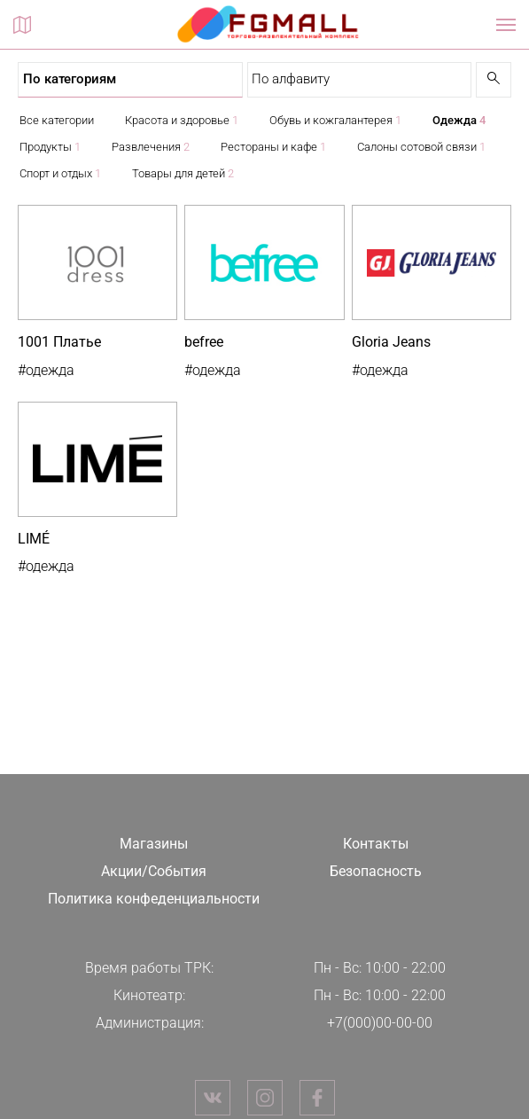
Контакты (375, 843)
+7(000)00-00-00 (379, 1022)
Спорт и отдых (60, 173)
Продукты (50, 146)
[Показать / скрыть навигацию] (506, 25)
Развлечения (151, 146)
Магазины (154, 843)
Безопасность (376, 871)
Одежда (459, 120)
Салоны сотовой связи (421, 146)
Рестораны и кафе (273, 146)
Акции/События (153, 871)
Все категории (56, 120)
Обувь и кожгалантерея (335, 120)
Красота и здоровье (181, 120)
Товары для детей (183, 173)
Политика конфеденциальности (154, 898)
